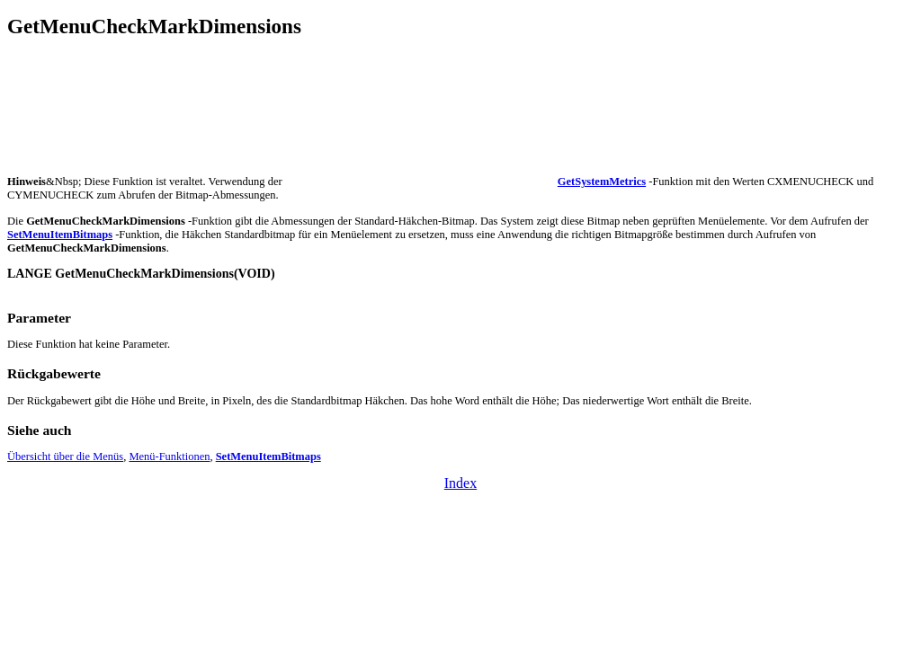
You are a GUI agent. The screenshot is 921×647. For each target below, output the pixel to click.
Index (460, 483)
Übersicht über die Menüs (65, 456)
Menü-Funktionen (169, 456)
